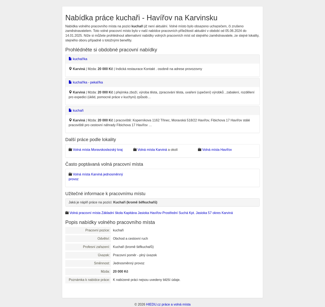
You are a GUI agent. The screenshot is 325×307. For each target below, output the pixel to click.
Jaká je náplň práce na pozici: (113, 202)
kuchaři (76, 110)
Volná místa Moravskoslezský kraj (97, 149)
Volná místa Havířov (217, 149)
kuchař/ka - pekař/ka (86, 82)
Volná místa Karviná (152, 149)
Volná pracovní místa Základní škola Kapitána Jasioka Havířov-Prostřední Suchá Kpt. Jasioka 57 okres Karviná (151, 213)
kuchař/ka (78, 59)
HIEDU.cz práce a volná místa (168, 304)
